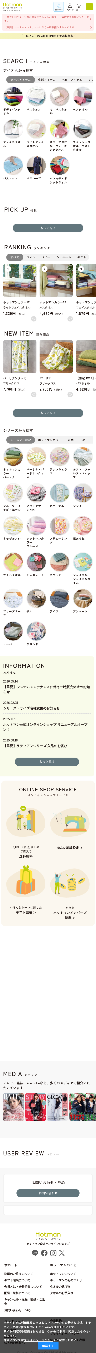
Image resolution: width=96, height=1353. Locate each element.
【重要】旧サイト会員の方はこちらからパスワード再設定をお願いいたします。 (46, 18)
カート (79, 9)
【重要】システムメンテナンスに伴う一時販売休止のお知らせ (39, 27)
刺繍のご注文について (18, 1273)
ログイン (70, 9)
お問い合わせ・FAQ (17, 1310)
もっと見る (48, 228)
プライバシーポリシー (38, 1340)
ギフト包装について (17, 1280)
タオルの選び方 (60, 1286)
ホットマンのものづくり (66, 1280)
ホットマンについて (63, 1273)
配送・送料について (17, 1293)
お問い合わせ (48, 1193)
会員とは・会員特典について (23, 1286)
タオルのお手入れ (61, 1293)
